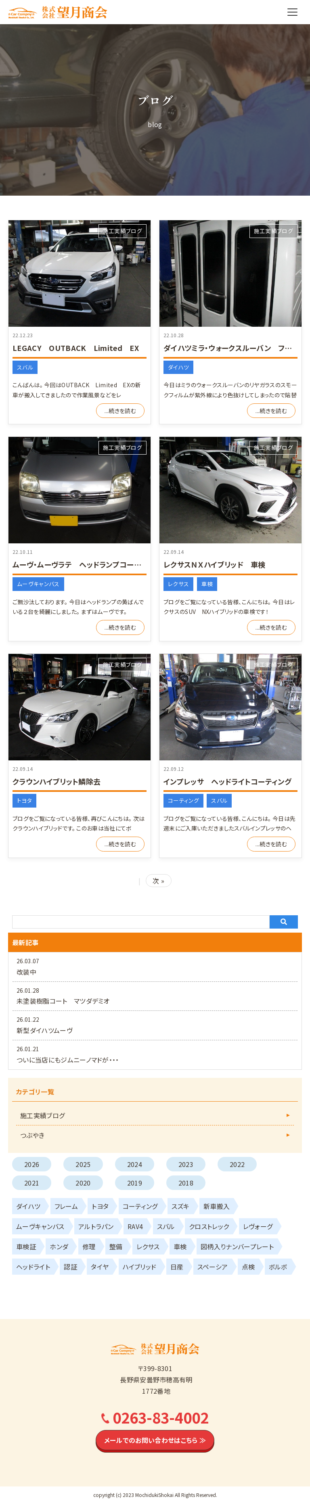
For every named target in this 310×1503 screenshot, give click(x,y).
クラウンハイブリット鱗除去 (57, 781)
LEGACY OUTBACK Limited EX (76, 347)
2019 (134, 1183)
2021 (31, 1183)
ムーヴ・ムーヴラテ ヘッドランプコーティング (86, 564)
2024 (134, 1164)
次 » (158, 880)
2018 (185, 1183)
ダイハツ (178, 367)
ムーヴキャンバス (38, 584)
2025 (82, 1164)
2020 (82, 1183)
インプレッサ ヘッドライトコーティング (227, 781)
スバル (25, 367)
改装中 (26, 972)
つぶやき (32, 1135)
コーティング (183, 800)
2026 (31, 1164)
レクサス (178, 584)
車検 (207, 584)
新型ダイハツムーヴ (45, 1030)
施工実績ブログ (122, 231)
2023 (185, 1164)
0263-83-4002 (161, 1417)
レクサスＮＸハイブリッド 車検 (214, 564)
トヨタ (24, 800)
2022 (237, 1164)
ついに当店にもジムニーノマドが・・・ (68, 1060)
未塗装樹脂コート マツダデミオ (63, 1001)
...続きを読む (120, 411)
